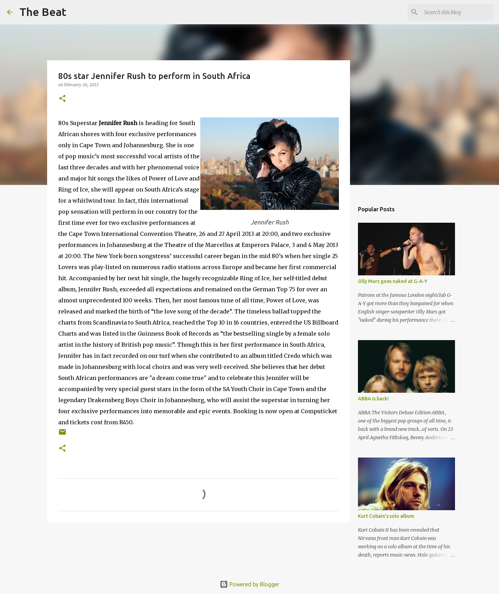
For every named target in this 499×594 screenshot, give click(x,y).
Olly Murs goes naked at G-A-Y (392, 281)
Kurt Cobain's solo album (386, 516)
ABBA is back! (373, 398)
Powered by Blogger (249, 584)
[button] (62, 99)
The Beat (42, 12)
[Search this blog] (457, 12)
